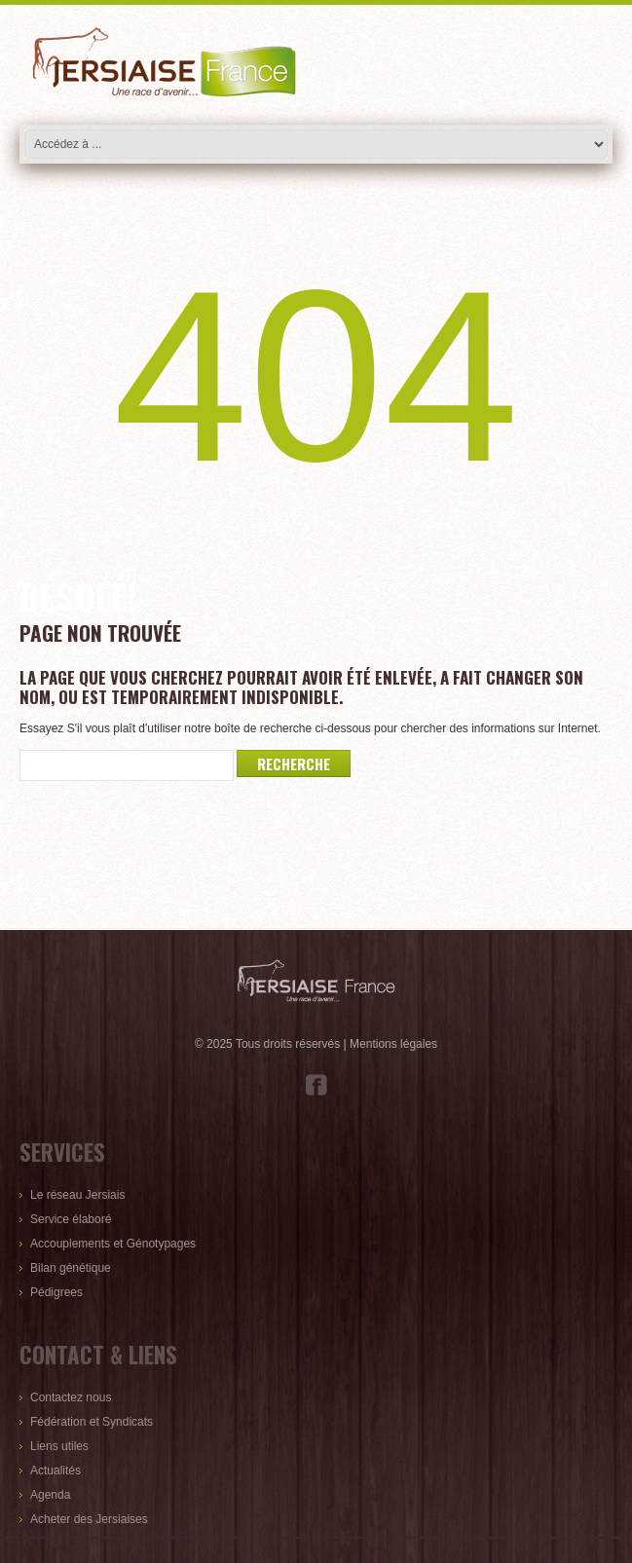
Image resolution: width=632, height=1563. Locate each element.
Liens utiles (59, 1446)
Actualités (55, 1470)
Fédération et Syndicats (91, 1422)
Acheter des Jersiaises (89, 1519)
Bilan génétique (70, 1268)
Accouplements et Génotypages (113, 1243)
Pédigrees (56, 1292)
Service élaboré (70, 1219)
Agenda (50, 1495)
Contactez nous (70, 1397)
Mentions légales (393, 1044)
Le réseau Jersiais (77, 1195)
